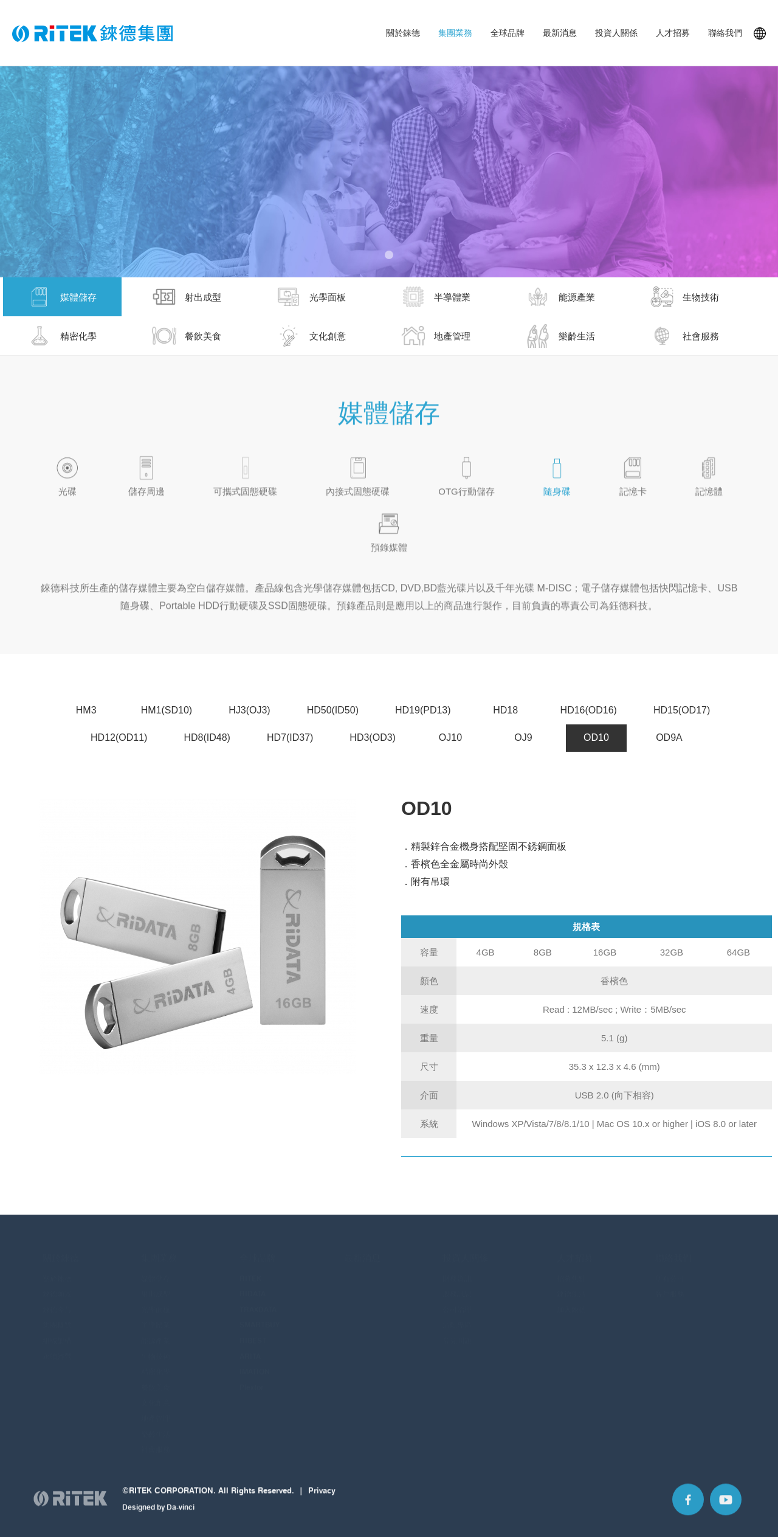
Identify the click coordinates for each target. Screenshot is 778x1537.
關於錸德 (403, 32)
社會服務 (155, 1443)
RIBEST (252, 1334)
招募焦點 (571, 1272)
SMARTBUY (259, 1319)
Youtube (726, 1510)
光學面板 (155, 1303)
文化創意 (155, 1396)
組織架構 (57, 1334)
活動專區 (457, 1319)
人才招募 (673, 32)
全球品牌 (508, 32)
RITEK (250, 1272)
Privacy (322, 1501)
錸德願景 (57, 1287)
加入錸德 (571, 1303)
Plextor (251, 1381)
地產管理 (155, 1412)
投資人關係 (616, 32)
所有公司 (669, 1272)
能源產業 (155, 1334)
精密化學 (155, 1365)
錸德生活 (571, 1287)
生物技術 (155, 1350)
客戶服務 (669, 1287)
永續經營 (57, 1350)
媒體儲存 (155, 1272)
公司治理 (457, 1303)
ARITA (250, 1350)
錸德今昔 (57, 1303)
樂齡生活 (155, 1428)
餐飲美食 (155, 1381)
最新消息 (560, 32)
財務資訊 (457, 1272)
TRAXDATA (258, 1303)
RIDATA (252, 1287)
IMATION (254, 1365)
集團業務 (455, 32)
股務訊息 (457, 1287)
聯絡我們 (725, 32)
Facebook (688, 1510)
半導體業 (155, 1319)
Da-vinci (180, 1517)
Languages (760, 33)
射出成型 (155, 1287)
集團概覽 (57, 1319)
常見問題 (457, 1334)
